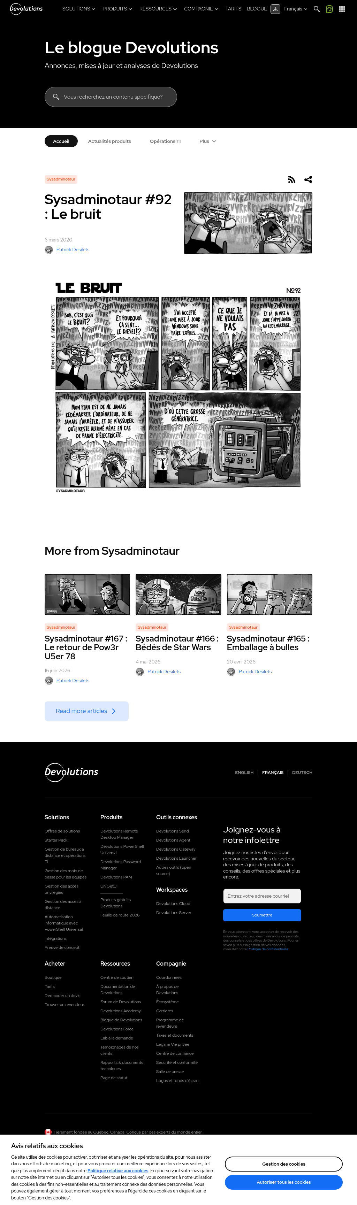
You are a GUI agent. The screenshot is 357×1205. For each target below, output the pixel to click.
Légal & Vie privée (172, 1044)
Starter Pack (56, 840)
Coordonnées (169, 977)
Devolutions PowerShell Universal (122, 849)
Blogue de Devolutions (121, 1020)
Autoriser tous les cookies (284, 1189)
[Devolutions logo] (71, 772)
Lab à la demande (116, 1038)
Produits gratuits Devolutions (115, 903)
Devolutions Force (117, 1029)
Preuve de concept (62, 947)
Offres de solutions (62, 831)
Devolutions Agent (173, 840)
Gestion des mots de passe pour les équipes (65, 874)
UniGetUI (108, 886)
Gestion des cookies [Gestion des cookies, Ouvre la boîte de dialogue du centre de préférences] (283, 1171)
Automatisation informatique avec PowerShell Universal (64, 923)
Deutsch (302, 772)
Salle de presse (170, 1071)
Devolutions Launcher (176, 858)
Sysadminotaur (61, 179)
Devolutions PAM (116, 877)
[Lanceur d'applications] (342, 9)
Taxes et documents (174, 1035)
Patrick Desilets (67, 250)
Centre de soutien (117, 977)
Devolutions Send (172, 831)
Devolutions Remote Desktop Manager (119, 834)
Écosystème (167, 1002)
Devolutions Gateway (176, 849)
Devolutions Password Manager (120, 865)
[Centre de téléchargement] (275, 9)
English (244, 772)
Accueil (61, 141)
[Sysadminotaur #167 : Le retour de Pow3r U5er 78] (87, 594)
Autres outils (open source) (173, 870)
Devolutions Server (173, 912)
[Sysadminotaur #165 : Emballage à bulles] (269, 594)
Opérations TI (165, 141)
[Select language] (296, 9)
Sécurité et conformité (177, 1062)
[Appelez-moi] (329, 9)
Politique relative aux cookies (118, 1178)
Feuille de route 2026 (120, 915)
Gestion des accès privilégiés (61, 889)
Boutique (53, 977)
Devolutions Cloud (173, 903)
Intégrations (56, 938)
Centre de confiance (174, 1053)
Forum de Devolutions (120, 1002)
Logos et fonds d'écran (177, 1080)
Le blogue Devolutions (131, 47)
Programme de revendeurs (170, 1023)
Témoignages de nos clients (119, 1050)
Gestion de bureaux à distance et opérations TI (65, 855)
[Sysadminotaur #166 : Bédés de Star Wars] (178, 594)
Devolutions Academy (120, 1011)
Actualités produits (109, 141)
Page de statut (113, 1078)
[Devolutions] (26, 9)
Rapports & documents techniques (121, 1066)
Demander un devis (62, 995)
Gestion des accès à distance (63, 905)
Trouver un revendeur (64, 1004)
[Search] (317, 9)
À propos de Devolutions (167, 990)
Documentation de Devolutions (117, 990)
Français (272, 772)
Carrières (164, 1011)
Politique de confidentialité (268, 949)
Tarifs (50, 986)
